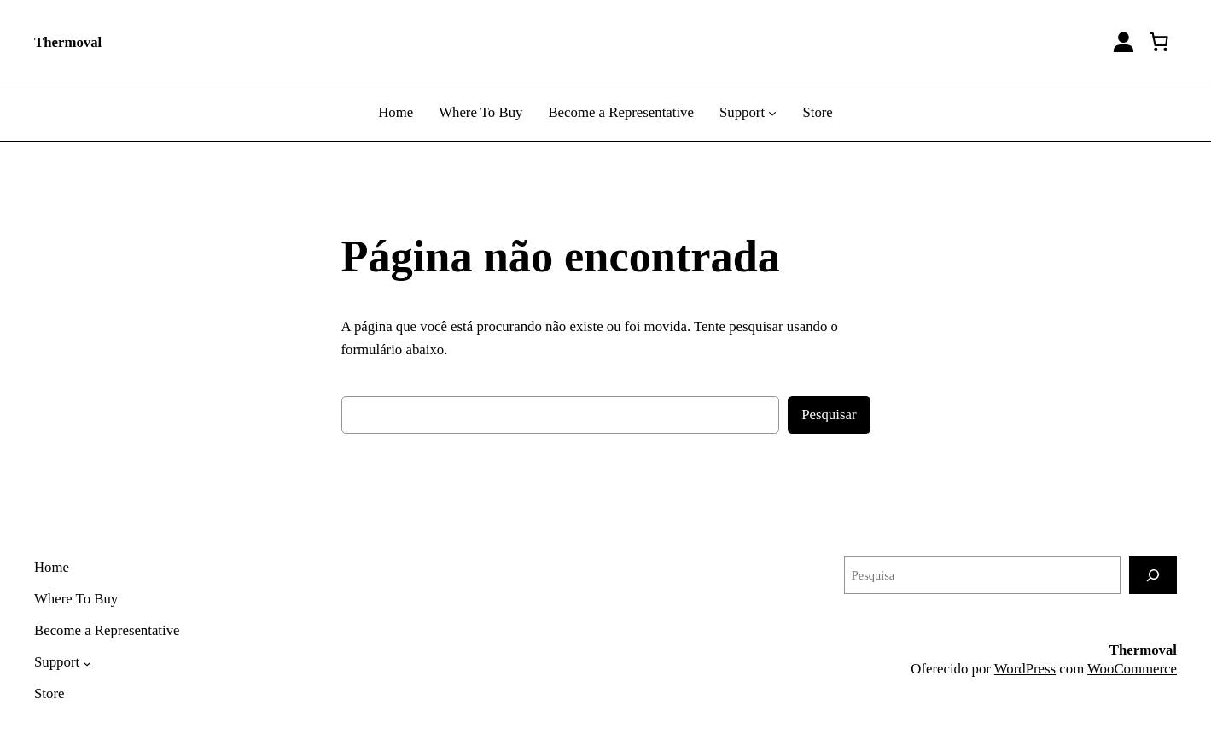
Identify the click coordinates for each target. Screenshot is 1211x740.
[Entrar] (1123, 42)
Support (742, 112)
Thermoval (68, 42)
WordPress (1025, 669)
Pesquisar (828, 414)
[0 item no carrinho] (1159, 41)
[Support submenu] (772, 112)
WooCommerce (1132, 669)
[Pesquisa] (1153, 574)
